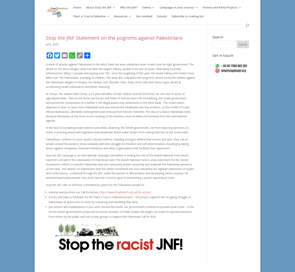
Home (77, 7)
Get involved (144, 16)
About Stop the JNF (98, 7)
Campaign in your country (177, 7)
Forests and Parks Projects (220, 7)
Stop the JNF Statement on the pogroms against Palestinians (114, 37)
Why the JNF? (128, 7)
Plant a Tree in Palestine (89, 16)
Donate (162, 16)
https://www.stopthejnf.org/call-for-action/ (125, 192)
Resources (120, 16)
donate (53, 197)
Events (146, 7)
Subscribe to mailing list (188, 16)
